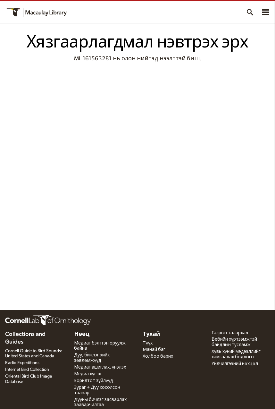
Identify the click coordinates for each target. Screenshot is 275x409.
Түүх (148, 343)
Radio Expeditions (22, 363)
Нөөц (82, 334)
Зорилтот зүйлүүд (93, 381)
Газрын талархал (230, 333)
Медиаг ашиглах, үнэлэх (100, 367)
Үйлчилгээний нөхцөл (235, 364)
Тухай (151, 334)
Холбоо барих (158, 356)
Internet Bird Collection (27, 369)
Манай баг (154, 349)
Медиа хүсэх (87, 374)
